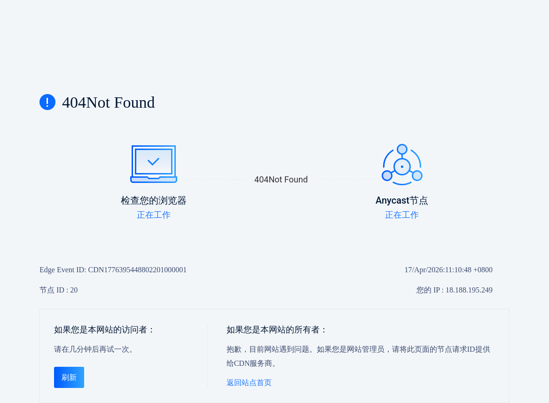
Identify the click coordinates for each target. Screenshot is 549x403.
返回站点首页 (249, 383)
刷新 (69, 377)
